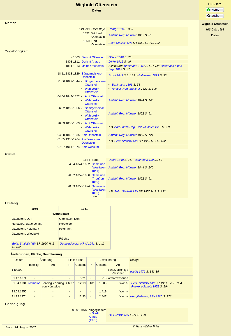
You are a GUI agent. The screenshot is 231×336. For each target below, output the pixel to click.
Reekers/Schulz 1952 (145, 286)
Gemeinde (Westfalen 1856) (99, 189)
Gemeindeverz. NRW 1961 (77, 243)
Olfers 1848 (116, 57)
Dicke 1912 (116, 61)
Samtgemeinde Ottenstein (94, 109)
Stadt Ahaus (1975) (94, 317)
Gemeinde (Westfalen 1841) (99, 167)
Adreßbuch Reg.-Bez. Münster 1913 (137, 127)
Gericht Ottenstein (93, 57)
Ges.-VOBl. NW (119, 315)
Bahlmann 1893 (134, 66)
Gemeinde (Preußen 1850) (98, 178)
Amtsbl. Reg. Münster (123, 35)
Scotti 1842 (116, 75)
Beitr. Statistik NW (120, 42)
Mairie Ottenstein (92, 66)
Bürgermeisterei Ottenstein (91, 75)
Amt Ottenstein (94, 96)
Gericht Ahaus (90, 61)
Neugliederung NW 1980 (146, 296)
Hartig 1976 (116, 29)
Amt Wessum (90, 147)
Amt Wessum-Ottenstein (90, 141)
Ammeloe (34, 283)
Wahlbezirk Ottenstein (92, 90)
